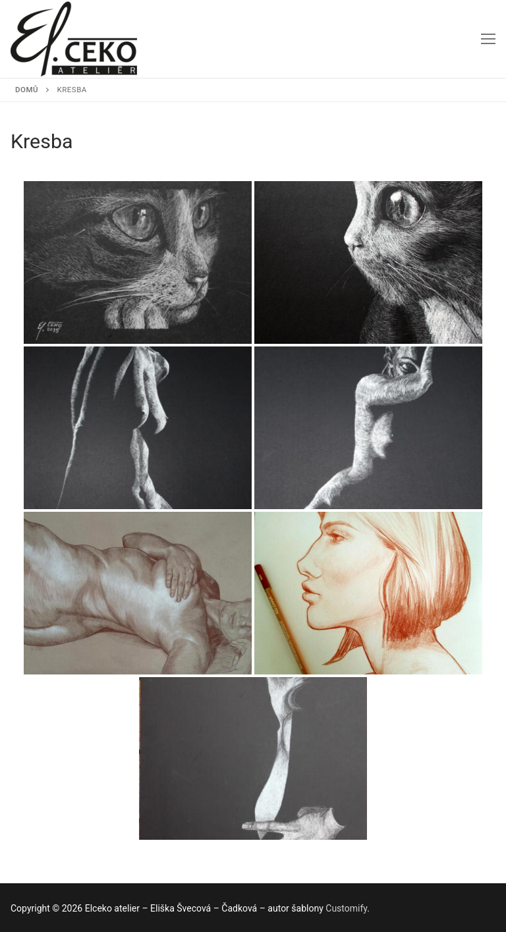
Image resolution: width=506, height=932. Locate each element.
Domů (26, 89)
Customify (346, 908)
